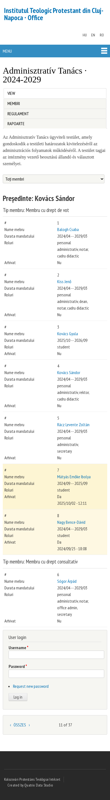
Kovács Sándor (68, 372)
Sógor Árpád (67, 581)
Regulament (18, 113)
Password (18, 666)
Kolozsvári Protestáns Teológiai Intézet (32, 779)
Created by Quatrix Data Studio (30, 785)
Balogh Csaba (68, 229)
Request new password (31, 686)
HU (85, 35)
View (12, 92)
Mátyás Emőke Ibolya (74, 476)
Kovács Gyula (67, 333)
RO (102, 35)
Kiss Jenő (64, 281)
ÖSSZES (20, 724)
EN (93, 35)
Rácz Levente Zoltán (73, 424)
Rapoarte (16, 123)
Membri (13, 103)
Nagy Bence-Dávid (71, 522)
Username (18, 647)
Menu (7, 51)
